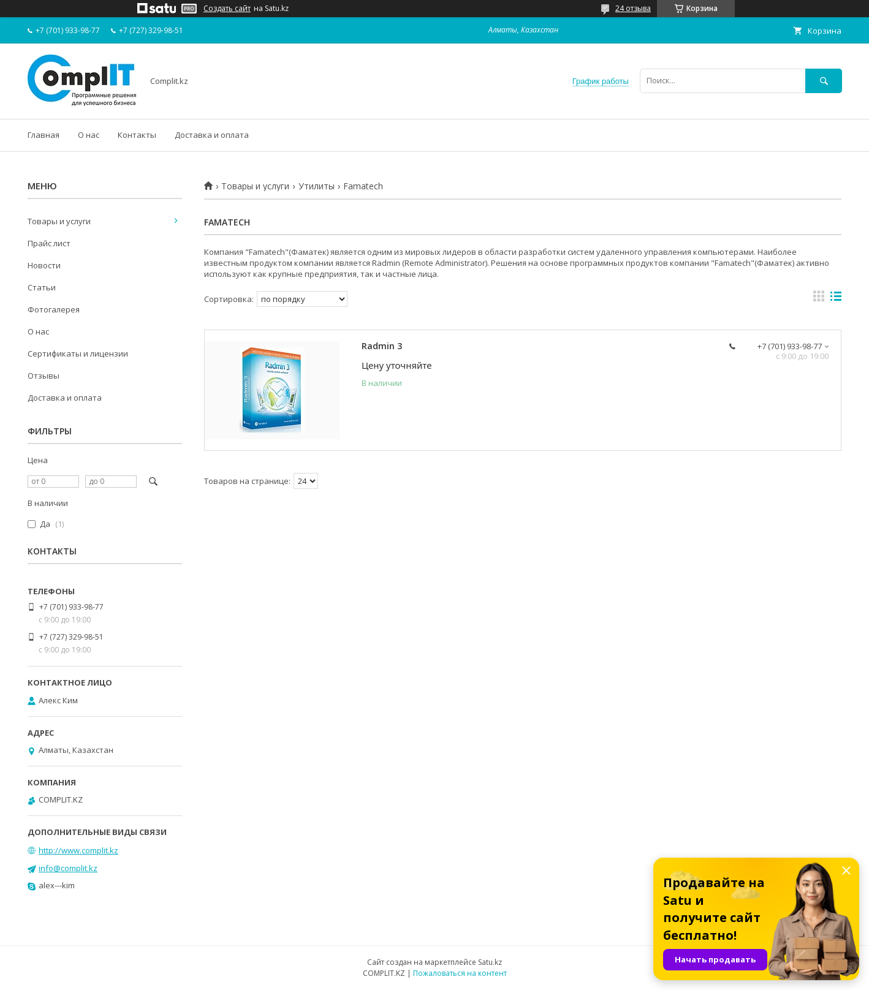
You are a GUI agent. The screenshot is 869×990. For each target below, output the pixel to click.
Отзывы (43, 375)
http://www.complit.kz (78, 850)
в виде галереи (818, 299)
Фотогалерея (54, 309)
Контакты (137, 134)
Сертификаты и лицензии (78, 353)
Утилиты (316, 186)
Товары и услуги (255, 186)
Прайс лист (49, 243)
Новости (44, 265)
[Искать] (823, 81)
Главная (43, 134)
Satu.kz (490, 962)
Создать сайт (227, 8)
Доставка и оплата (212, 134)
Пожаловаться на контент (460, 973)
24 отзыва (633, 8)
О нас (88, 134)
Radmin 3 (382, 346)
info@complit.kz (68, 868)
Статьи (42, 287)
